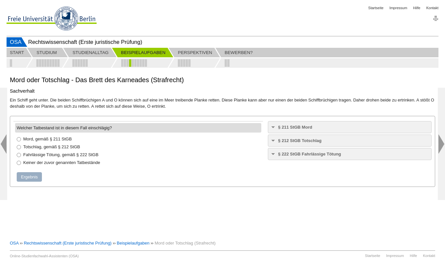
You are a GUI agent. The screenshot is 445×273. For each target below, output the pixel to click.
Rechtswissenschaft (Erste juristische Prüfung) (68, 243)
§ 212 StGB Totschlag (300, 140)
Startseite (375, 8)
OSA (16, 42)
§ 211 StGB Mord (295, 127)
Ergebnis (29, 176)
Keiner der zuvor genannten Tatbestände (58, 162)
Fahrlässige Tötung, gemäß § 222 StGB (58, 154)
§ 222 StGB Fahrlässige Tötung (309, 154)
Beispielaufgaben (133, 243)
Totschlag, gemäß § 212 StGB (48, 146)
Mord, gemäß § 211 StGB (44, 138)
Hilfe (416, 8)
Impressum (398, 8)
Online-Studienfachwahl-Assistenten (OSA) (44, 256)
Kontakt (432, 8)
